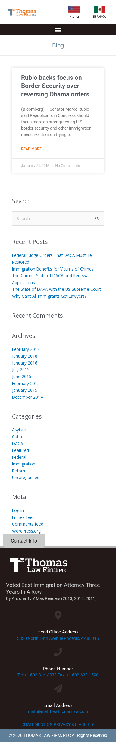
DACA (17, 443)
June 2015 (21, 376)
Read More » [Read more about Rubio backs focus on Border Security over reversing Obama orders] (32, 149)
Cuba (17, 436)
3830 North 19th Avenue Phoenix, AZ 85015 (58, 638)
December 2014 (27, 397)
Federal (19, 457)
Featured (20, 450)
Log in (18, 510)
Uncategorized (25, 477)
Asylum (19, 430)
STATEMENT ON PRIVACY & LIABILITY (58, 724)
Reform (19, 471)
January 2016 (24, 363)
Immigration (23, 464)
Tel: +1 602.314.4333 (37, 674)
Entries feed (23, 517)
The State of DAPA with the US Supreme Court (56, 289)
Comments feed (27, 524)
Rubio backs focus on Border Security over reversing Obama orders (55, 86)
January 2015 (24, 390)
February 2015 (26, 383)
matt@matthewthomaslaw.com (58, 711)
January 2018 (24, 356)
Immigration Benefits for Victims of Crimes (53, 269)
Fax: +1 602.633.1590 (78, 674)
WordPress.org (26, 531)
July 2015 (21, 369)
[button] (58, 30)
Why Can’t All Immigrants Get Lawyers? (49, 296)
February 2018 (26, 349)
